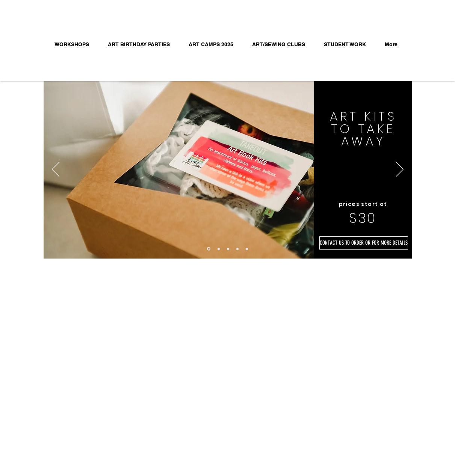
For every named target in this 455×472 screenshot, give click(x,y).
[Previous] (55, 170)
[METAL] (237, 249)
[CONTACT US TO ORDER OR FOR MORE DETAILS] (363, 243)
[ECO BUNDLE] (228, 249)
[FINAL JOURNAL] (247, 249)
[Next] (400, 170)
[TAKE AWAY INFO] (208, 249)
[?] (219, 249)
